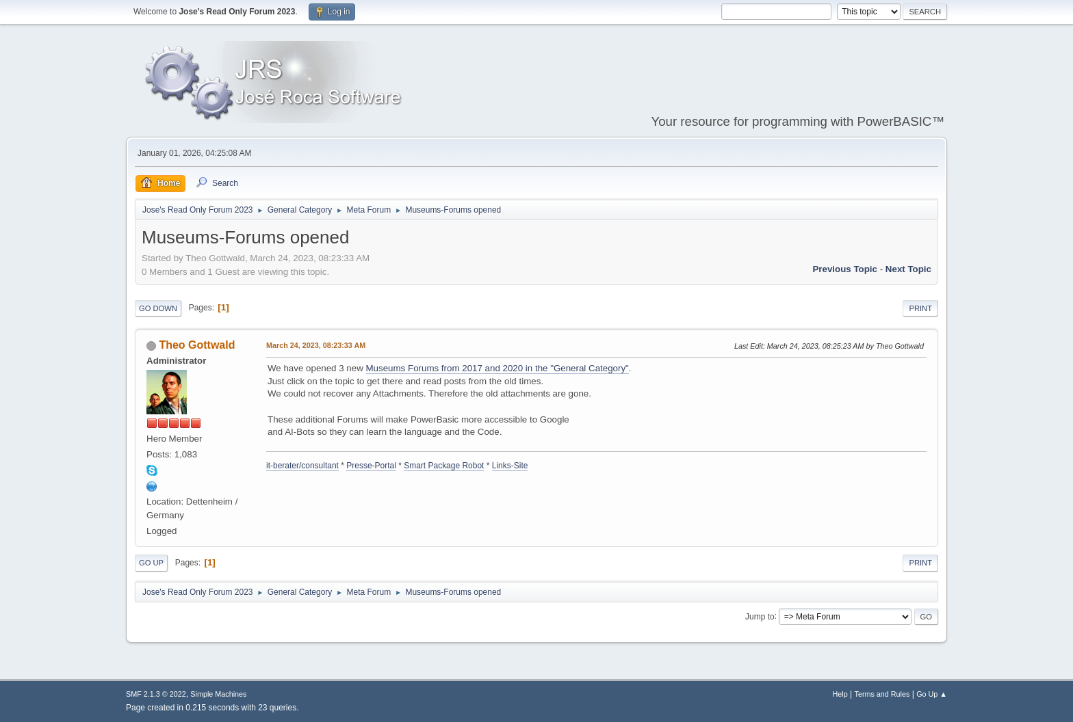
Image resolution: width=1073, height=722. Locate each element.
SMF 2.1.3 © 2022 (156, 694)
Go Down (158, 308)
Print (920, 308)
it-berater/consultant (302, 465)
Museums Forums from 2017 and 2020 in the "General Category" (497, 368)
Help (840, 694)
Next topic (908, 269)
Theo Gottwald (197, 345)
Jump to (760, 616)
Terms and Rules (882, 694)
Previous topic (844, 269)
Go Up (151, 563)
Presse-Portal (371, 465)
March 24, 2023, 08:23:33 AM (315, 345)
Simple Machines (218, 694)
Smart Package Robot (444, 465)
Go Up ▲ (931, 694)
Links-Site (510, 465)
